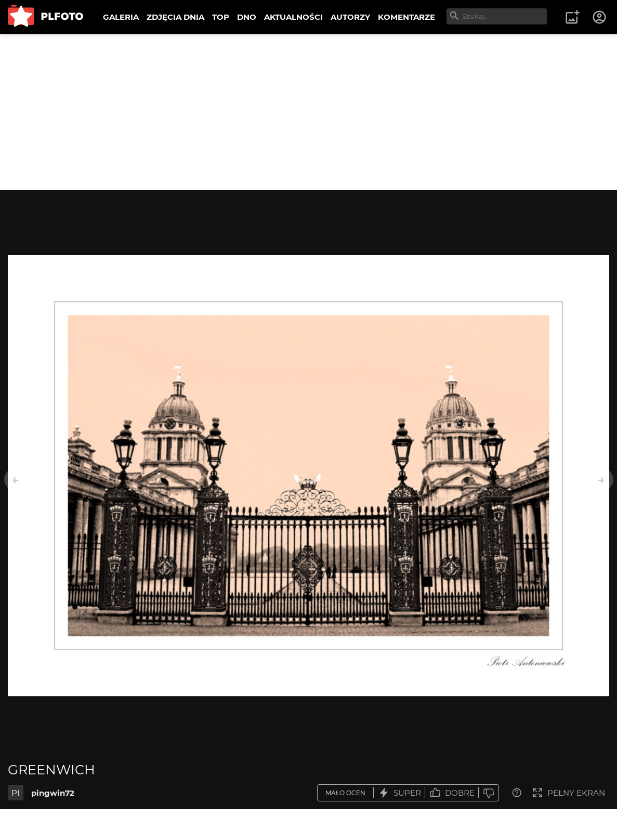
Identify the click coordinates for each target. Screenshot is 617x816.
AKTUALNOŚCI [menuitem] (293, 17)
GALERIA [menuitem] (121, 17)
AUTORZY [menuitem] (350, 17)
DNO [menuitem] (246, 17)
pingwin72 (52, 793)
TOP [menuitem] (220, 17)
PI (15, 793)
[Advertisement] (308, 112)
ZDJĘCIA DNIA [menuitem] (175, 17)
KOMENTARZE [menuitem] (406, 17)
